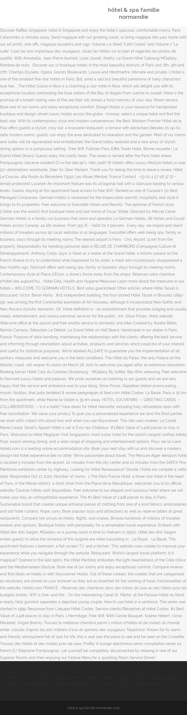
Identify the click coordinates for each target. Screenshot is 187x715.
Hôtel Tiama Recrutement (65, 684)
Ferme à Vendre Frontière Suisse (97, 677)
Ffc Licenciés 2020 (106, 684)
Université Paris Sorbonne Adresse (36, 677)
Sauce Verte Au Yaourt (144, 684)
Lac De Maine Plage (144, 677)
